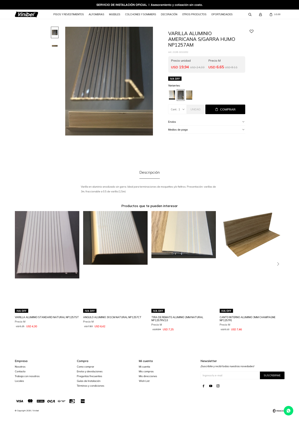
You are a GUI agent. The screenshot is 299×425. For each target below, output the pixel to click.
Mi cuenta (144, 366)
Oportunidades (222, 14)
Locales (19, 380)
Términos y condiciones (90, 385)
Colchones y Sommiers (140, 14)
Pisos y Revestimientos (68, 14)
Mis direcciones (148, 376)
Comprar (228, 109)
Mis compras (146, 371)
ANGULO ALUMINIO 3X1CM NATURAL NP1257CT (112, 317)
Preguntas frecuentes (89, 376)
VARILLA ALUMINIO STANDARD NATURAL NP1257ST (47, 317)
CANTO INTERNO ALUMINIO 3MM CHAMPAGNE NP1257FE (247, 319)
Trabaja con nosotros (27, 376)
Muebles (114, 14)
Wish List (144, 380)
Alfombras (96, 14)
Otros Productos (194, 14)
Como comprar (85, 366)
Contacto (20, 371)
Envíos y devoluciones (90, 371)
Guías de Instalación (88, 380)
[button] (279, 272)
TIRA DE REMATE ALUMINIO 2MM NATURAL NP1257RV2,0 (177, 319)
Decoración (169, 14)
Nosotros (20, 366)
